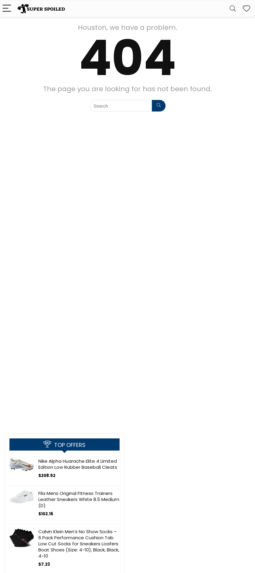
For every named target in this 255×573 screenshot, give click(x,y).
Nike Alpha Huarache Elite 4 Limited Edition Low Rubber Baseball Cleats (77, 464)
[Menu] (7, 9)
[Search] (232, 9)
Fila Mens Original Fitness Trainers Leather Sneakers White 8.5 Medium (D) (78, 499)
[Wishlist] (246, 8)
